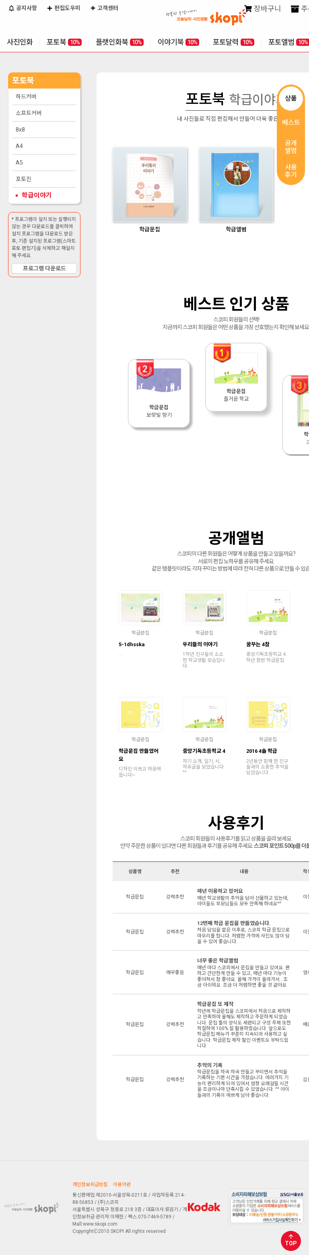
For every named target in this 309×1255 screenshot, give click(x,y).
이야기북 (178, 42)
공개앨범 (291, 147)
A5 (19, 162)
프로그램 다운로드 (44, 268)
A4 (19, 146)
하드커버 (26, 96)
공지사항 (22, 9)
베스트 (291, 122)
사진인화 (20, 42)
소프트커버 (29, 113)
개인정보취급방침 (90, 1184)
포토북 (64, 42)
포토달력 (233, 42)
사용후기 (291, 171)
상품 (291, 98)
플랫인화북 (120, 42)
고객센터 (104, 9)
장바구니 (263, 9)
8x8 (20, 129)
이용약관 (122, 1184)
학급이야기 (37, 195)
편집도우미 (63, 9)
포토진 (23, 179)
